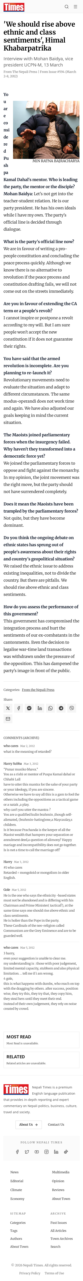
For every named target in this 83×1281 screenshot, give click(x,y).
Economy (17, 1199)
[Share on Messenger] (29, 708)
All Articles (58, 1231)
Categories (18, 1223)
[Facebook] (17, 1152)
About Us (28, 1125)
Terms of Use (54, 1273)
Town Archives (61, 1239)
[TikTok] (66, 1152)
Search (55, 1247)
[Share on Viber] (71, 708)
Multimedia (60, 1172)
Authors (16, 1239)
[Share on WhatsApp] (50, 708)
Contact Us (56, 1125)
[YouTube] (37, 1152)
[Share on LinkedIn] (39, 708)
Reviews (58, 1190)
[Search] (67, 7)
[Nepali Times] (16, 1090)
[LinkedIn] (56, 1152)
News (14, 1172)
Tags (13, 1231)
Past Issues (58, 1223)
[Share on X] (8, 708)
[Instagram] (46, 1152)
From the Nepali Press (38, 690)
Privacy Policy (29, 1273)
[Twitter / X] (27, 1152)
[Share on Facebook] (18, 708)
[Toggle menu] (75, 7)
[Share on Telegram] (61, 708)
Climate (16, 1190)
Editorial (16, 1181)
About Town (61, 1199)
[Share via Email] (8, 718)
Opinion (58, 1181)
